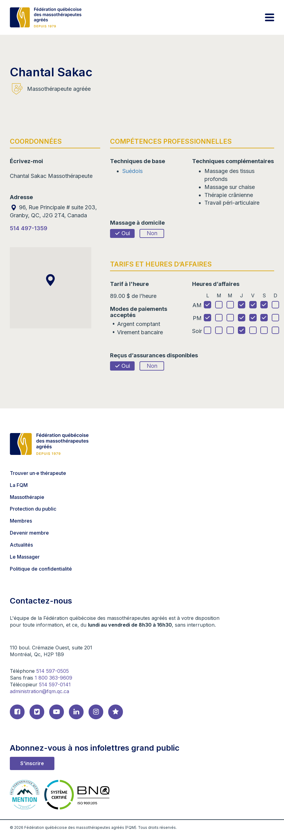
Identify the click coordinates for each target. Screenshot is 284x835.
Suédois (132, 171)
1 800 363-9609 (53, 678)
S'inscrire (32, 763)
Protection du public (33, 509)
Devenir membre (29, 533)
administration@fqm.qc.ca (39, 691)
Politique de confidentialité (41, 569)
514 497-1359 (28, 228)
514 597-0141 (55, 684)
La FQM (19, 485)
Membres (21, 521)
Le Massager (25, 557)
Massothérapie (27, 497)
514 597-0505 (52, 671)
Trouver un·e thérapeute (38, 473)
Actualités (21, 545)
